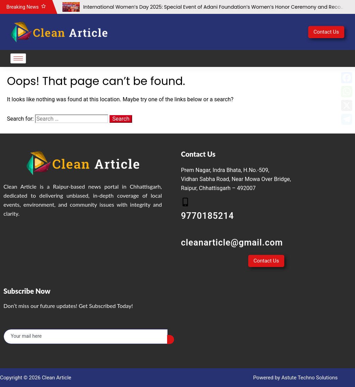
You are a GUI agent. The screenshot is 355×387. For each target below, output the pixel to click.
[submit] (170, 339)
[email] (85, 336)
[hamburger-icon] (18, 58)
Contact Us (326, 32)
